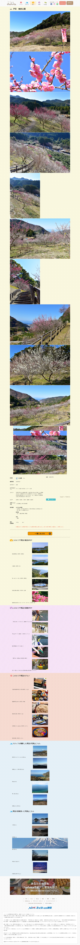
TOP (26, 898)
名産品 (53, 898)
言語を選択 (53, 2)
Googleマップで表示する (65, 496)
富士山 (37, 898)
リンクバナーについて (50, 901)
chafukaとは (62, 3)
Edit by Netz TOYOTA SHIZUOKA (35, 903)
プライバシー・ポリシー (38, 901)
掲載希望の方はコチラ (70, 3)
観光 (43, 898)
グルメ (31, 898)
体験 (48, 898)
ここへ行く (51, 499)
